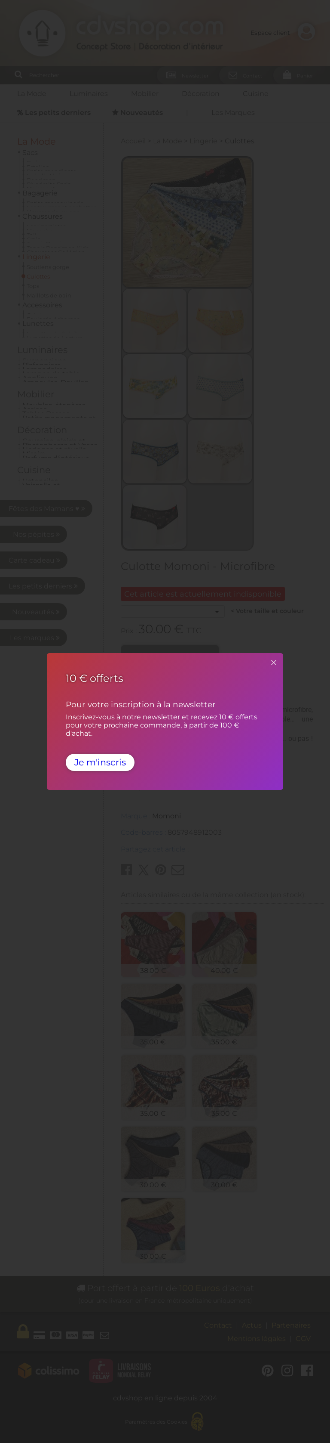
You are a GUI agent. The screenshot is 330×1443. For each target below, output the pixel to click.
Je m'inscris (100, 762)
